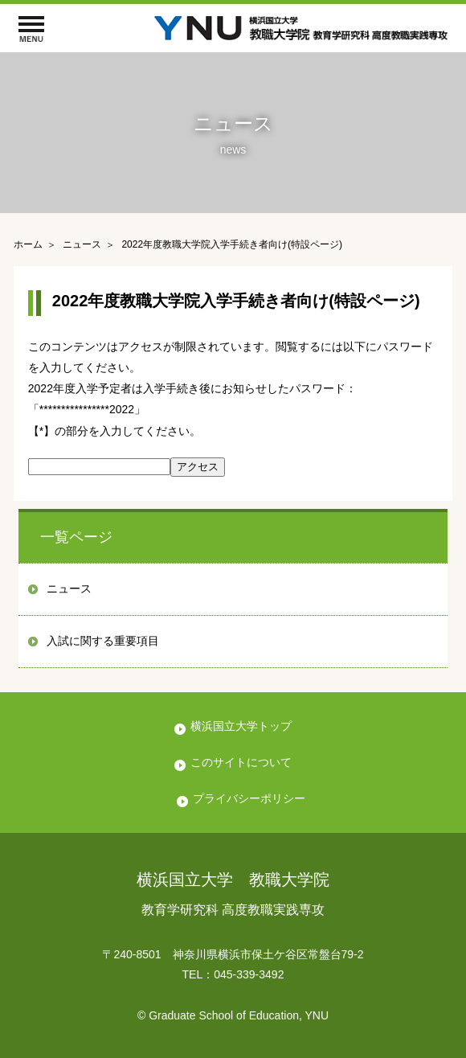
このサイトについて (241, 762)
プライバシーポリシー (249, 798)
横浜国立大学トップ (241, 726)
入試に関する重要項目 (103, 640)
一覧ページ (76, 537)
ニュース (69, 588)
